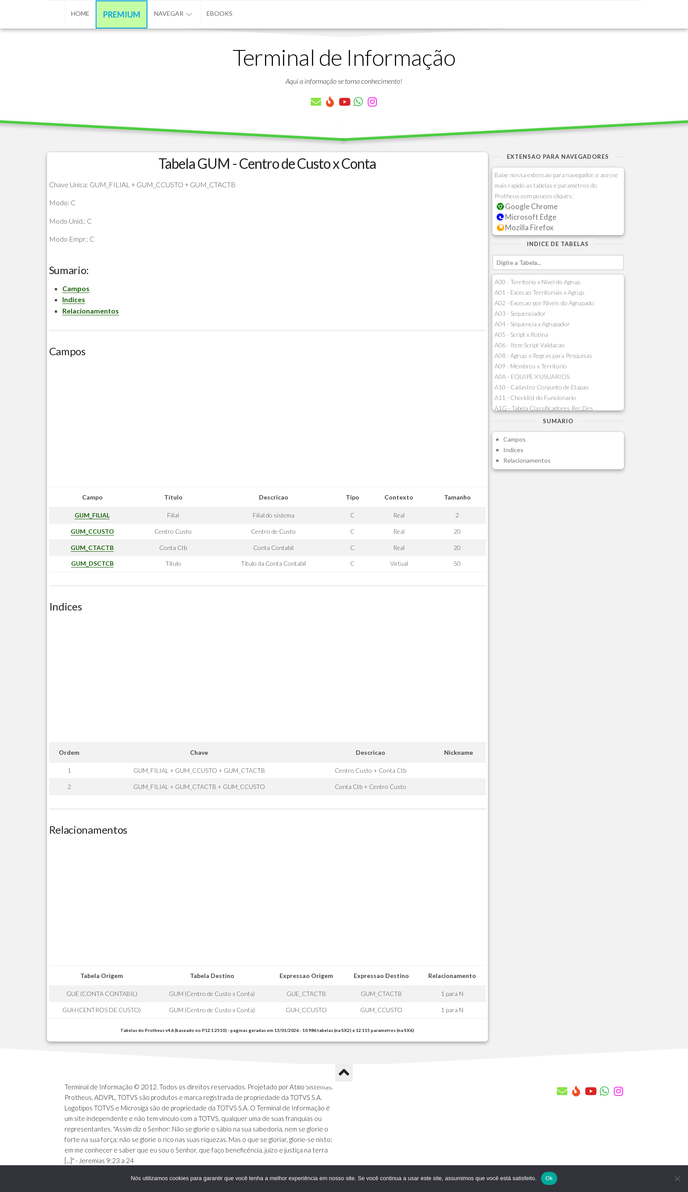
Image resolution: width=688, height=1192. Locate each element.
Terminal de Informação (344, 57)
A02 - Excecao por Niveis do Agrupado (544, 303)
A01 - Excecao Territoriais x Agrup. (539, 292)
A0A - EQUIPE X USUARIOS (532, 376)
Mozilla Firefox (525, 227)
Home (80, 13)
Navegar (168, 13)
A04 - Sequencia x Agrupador (532, 324)
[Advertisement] (267, 425)
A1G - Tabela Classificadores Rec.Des (543, 408)
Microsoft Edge (527, 216)
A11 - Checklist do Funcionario (535, 397)
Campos (76, 288)
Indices (73, 299)
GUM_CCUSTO (92, 531)
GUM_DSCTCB (92, 563)
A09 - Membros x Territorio (530, 366)
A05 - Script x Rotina (521, 334)
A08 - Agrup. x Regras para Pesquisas (543, 355)
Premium (121, 14)
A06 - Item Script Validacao (529, 345)
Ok (549, 1178)
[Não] (677, 1178)
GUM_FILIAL (92, 515)
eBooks (220, 13)
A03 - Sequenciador (520, 313)
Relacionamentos (90, 311)
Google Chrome (527, 206)
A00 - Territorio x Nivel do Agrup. (537, 282)
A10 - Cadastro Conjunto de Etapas (541, 387)
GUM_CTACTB (92, 547)
